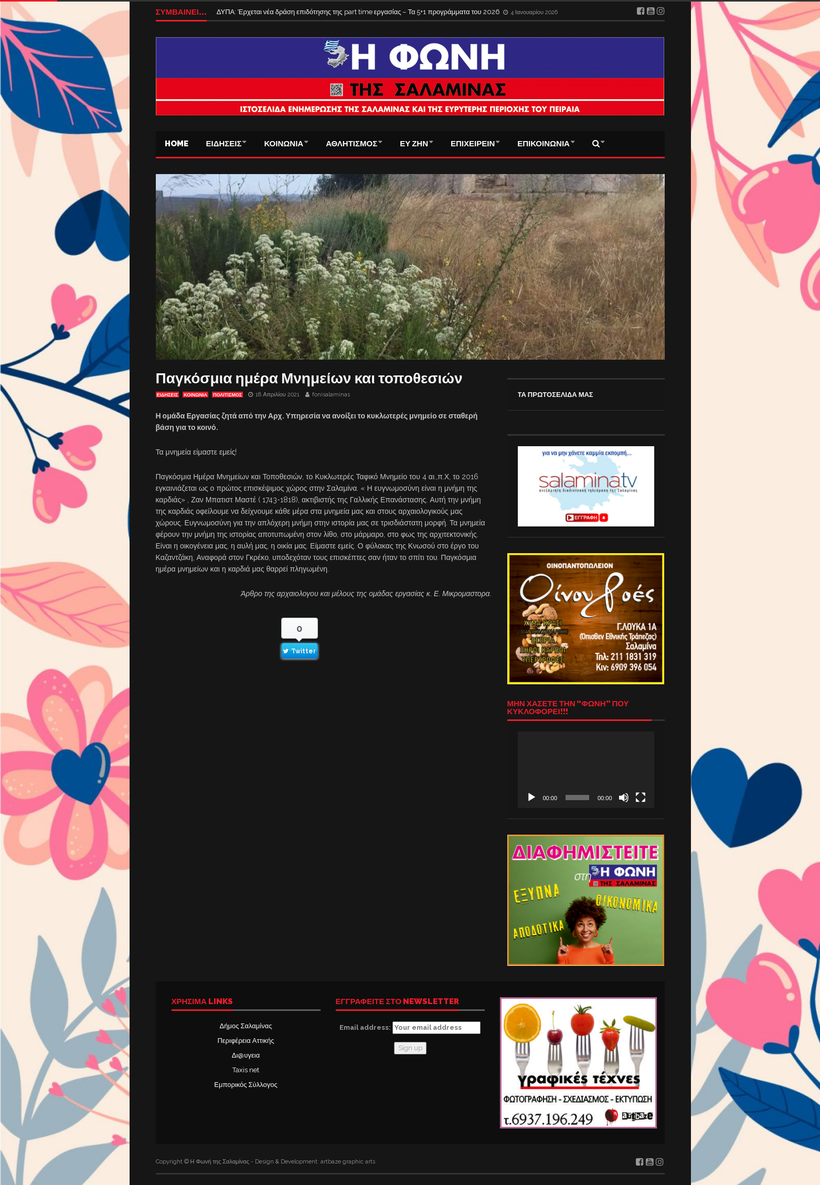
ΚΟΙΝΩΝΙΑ (283, 143)
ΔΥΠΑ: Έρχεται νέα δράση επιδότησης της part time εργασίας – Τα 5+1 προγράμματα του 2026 (359, 12)
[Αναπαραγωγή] (531, 797)
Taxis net (245, 1070)
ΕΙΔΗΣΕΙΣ (224, 143)
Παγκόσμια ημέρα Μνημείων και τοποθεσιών (309, 378)
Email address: (410, 1027)
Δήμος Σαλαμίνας (246, 1026)
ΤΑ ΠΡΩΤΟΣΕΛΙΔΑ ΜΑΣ (555, 394)
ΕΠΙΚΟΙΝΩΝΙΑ (543, 143)
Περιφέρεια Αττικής (245, 1040)
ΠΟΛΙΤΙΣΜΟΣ (227, 394)
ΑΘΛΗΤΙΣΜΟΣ (351, 143)
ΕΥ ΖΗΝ (414, 143)
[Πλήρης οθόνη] (640, 797)
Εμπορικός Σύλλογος (245, 1085)
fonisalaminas (331, 394)
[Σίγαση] (624, 797)
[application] (586, 769)
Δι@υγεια (246, 1055)
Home (176, 143)
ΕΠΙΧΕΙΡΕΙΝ (473, 143)
